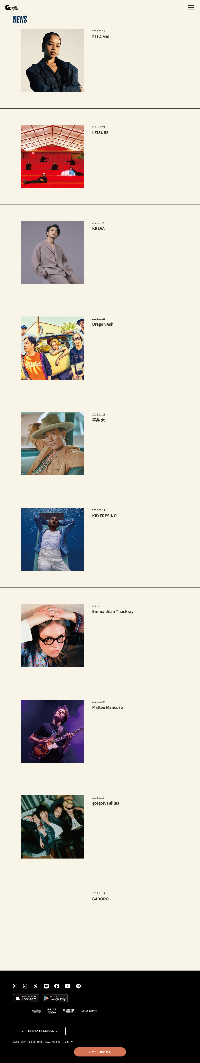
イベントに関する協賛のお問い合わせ (39, 1031)
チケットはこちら (100, 1052)
